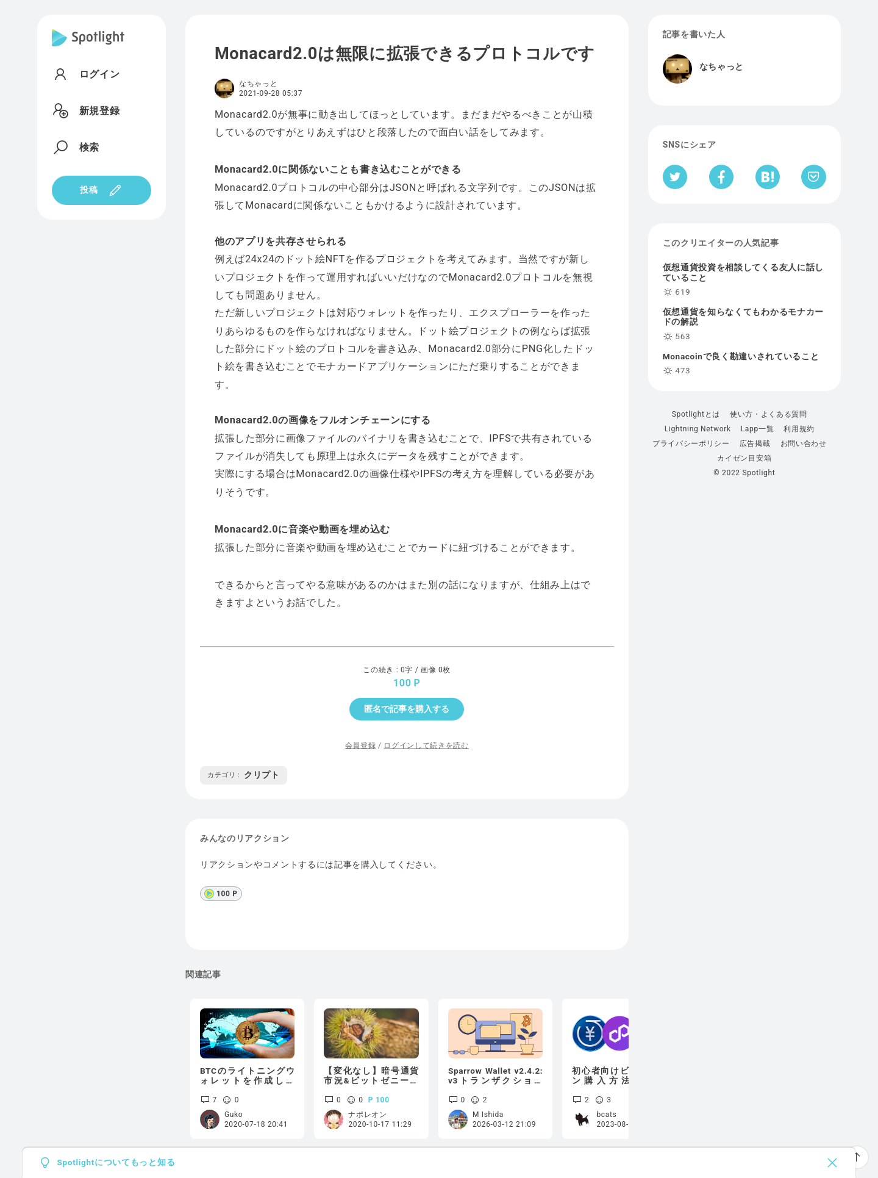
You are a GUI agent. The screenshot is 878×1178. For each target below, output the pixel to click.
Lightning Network (698, 429)
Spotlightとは (696, 414)
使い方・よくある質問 (768, 414)
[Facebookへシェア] (721, 177)
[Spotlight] (88, 47)
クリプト (243, 775)
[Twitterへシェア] (675, 177)
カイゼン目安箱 (744, 458)
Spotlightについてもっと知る (116, 1162)
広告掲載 (755, 443)
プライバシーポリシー (691, 443)
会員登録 (360, 745)
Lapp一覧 (757, 429)
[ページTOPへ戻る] (857, 1157)
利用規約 (799, 429)
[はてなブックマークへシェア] (767, 177)
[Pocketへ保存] (813, 177)
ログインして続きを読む (426, 745)
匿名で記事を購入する (406, 709)
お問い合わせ (803, 443)
